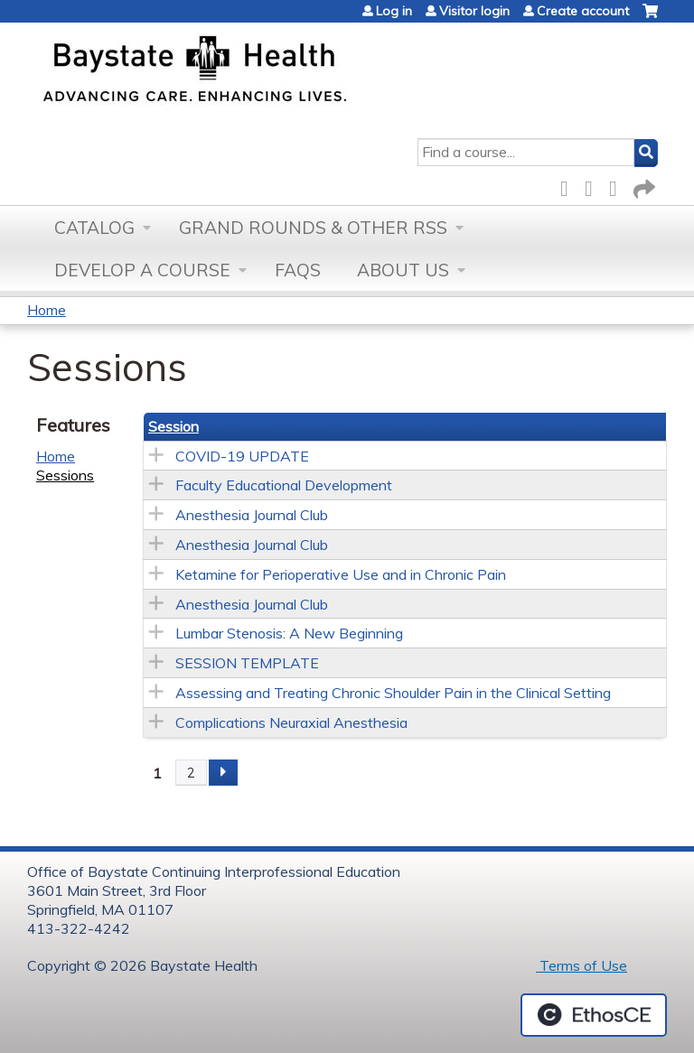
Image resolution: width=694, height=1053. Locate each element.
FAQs (298, 270)
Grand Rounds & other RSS (313, 227)
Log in (394, 11)
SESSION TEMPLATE (247, 663)
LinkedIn (618, 185)
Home (46, 310)
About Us (403, 270)
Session (173, 426)
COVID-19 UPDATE (242, 456)
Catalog (94, 227)
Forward (642, 185)
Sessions (65, 475)
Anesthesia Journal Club (251, 515)
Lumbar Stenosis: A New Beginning (289, 633)
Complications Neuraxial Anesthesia (291, 722)
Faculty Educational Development (283, 485)
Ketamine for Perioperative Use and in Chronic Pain (340, 574)
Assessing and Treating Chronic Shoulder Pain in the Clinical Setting (393, 693)
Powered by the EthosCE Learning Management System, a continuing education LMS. (593, 1015)
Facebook (569, 185)
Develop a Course (142, 270)
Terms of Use (581, 965)
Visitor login (474, 11)
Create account (583, 11)
